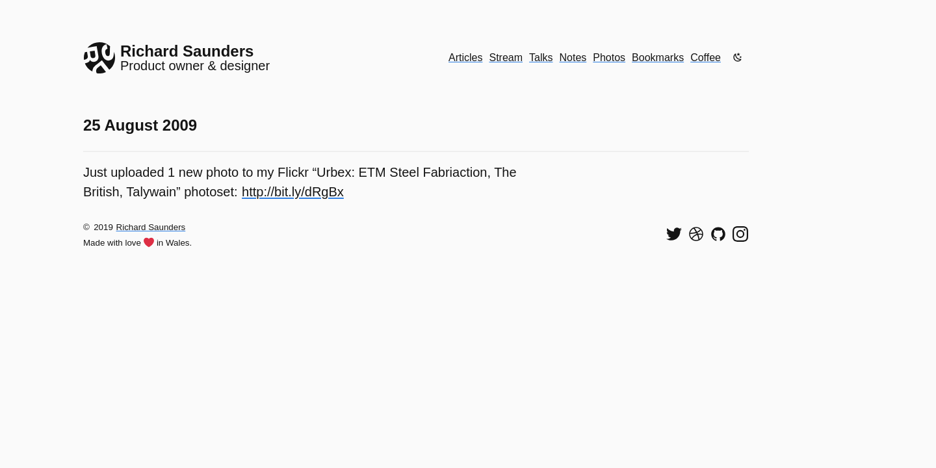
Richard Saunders (151, 227)
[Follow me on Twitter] (674, 234)
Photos (609, 57)
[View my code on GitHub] (718, 234)
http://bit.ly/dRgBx (293, 192)
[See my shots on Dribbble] (696, 234)
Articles (465, 57)
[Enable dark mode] (738, 57)
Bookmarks (658, 57)
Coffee (705, 57)
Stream (506, 57)
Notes (573, 57)
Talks (540, 57)
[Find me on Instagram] (740, 234)
